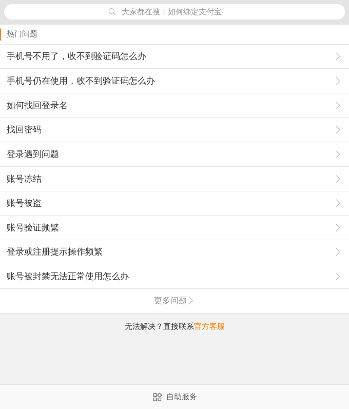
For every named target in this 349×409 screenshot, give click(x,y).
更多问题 (174, 300)
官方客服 (209, 326)
